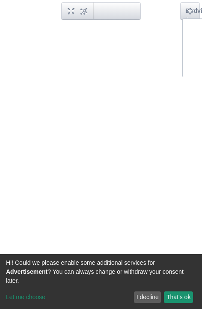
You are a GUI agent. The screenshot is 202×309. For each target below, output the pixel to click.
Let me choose (25, 297)
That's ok (178, 297)
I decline (148, 297)
